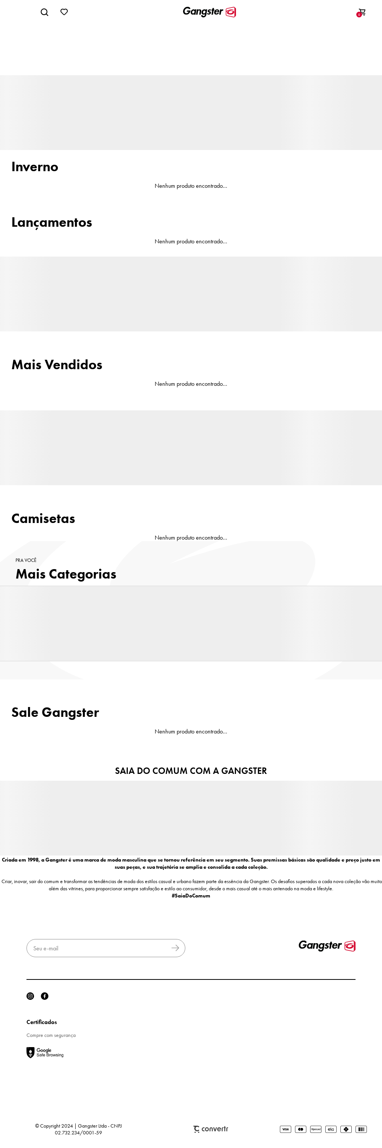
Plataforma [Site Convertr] (210, 1129)
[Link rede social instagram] (30, 996)
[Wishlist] (64, 12)
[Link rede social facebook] (44, 996)
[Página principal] (209, 12)
